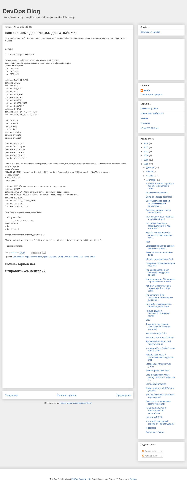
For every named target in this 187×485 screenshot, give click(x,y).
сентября (151, 180)
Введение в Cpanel (155, 432)
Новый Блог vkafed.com (152, 113)
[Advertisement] (68, 365)
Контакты (145, 123)
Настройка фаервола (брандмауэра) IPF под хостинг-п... (158, 226)
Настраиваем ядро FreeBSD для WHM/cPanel (160, 218)
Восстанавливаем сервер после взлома (158, 211)
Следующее (11, 395)
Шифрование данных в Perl (159, 259)
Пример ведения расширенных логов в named (157, 313)
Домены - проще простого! (159, 197)
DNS (148, 320)
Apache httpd (36, 257)
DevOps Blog (21, 11)
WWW (92, 257)
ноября (150, 171)
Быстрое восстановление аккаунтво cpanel (158, 402)
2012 (146, 147)
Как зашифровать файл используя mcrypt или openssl (157, 272)
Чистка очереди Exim (156, 333)
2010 (146, 155)
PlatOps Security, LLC (81, 479)
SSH (81, 257)
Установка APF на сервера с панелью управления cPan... (160, 186)
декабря (150, 167)
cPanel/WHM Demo (150, 128)
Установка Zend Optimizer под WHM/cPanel (160, 349)
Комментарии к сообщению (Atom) (75, 403)
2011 (146, 151)
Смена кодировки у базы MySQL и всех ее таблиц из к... (160, 377)
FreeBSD (68, 257)
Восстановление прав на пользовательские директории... (158, 203)
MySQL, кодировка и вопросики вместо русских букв (160, 357)
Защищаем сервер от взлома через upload (160, 395)
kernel (75, 257)
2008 (146, 164)
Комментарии (150, 456)
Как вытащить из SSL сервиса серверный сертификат (160, 280)
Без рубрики (18, 257)
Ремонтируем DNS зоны (158, 370)
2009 (146, 160)
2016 (146, 143)
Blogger (133, 479)
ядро (27, 257)
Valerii (147, 90)
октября (150, 175)
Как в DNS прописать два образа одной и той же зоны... (158, 288)
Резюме (144, 118)
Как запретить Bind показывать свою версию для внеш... (159, 297)
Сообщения (149, 451)
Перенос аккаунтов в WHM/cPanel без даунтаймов (156, 410)
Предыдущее (124, 395)
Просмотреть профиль (152, 94)
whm (87, 257)
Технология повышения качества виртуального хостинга (158, 326)
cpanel (46, 257)
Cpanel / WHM (56, 257)
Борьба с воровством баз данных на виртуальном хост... (159, 235)
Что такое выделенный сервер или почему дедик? (160, 422)
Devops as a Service (150, 32)
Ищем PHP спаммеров (157, 192)
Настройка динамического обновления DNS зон (159, 305)
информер (151, 428)
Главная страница (67, 395)
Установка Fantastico (156, 384)
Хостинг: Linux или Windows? (160, 337)
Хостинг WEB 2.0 (154, 417)
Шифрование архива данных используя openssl (160, 247)
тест (148, 242)
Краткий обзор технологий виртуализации (158, 342)
